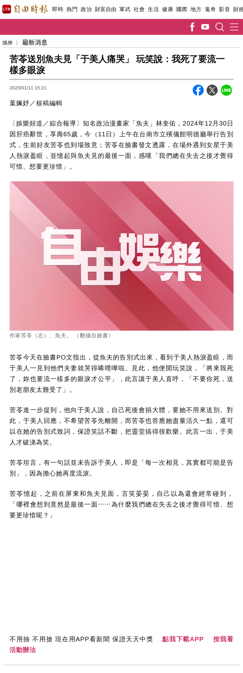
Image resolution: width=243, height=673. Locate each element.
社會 (139, 9)
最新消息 (34, 42)
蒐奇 (210, 9)
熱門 (72, 9)
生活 (153, 9)
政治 (86, 9)
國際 (181, 9)
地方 (196, 9)
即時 (57, 9)
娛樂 (8, 42)
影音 (224, 9)
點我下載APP (183, 639)
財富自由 (105, 9)
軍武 (124, 9)
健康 (167, 9)
